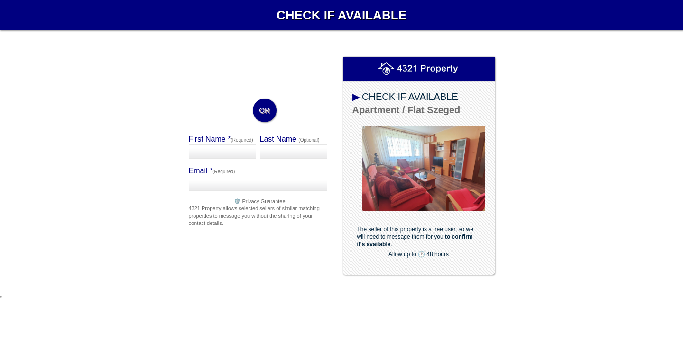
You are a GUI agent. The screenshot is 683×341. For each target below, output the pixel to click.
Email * (212, 171)
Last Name (290, 139)
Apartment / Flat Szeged (406, 110)
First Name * (221, 139)
